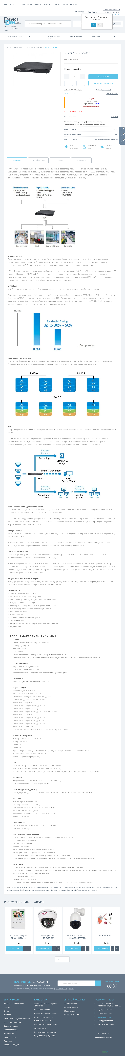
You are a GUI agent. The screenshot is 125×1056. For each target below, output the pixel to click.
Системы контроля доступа (54, 37)
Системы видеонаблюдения (45, 1025)
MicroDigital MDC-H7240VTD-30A (48, 936)
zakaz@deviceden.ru (111, 9)
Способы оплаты (38, 160)
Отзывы (64, 4)
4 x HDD (98, 888)
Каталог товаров (15, 37)
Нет (80, 888)
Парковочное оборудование (45, 1013)
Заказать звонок (104, 1017)
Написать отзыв (112, 94)
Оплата (30, 4)
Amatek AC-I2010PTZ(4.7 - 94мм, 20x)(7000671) (77, 936)
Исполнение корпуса (58, 890)
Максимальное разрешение (33, 890)
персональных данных (64, 988)
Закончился (14, 948)
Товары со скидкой (11, 1045)
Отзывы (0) (81, 160)
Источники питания (42, 1010)
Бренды (116, 37)
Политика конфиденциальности (17, 1019)
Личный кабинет (70, 1004)
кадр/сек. (15, 890)
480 (21, 890)
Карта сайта (9, 1034)
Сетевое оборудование (43, 1017)
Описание (17, 160)
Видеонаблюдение (35, 37)
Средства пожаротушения (44, 1036)
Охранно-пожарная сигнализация (76, 37)
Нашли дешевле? (103, 89)
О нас (6, 1011)
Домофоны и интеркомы (96, 37)
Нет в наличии (36, 888)
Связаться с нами (11, 1026)
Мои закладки (70, 1011)
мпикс (46, 890)
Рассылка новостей (72, 1015)
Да (96, 890)
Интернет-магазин (14, 47)
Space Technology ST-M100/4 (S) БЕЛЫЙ (18, 936)
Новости (55, 4)
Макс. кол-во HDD (88, 888)
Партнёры (8, 1041)
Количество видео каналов (52, 888)
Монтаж (22, 4)
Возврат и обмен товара (14, 1004)
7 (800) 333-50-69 (111, 12)
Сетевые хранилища (42, 1021)
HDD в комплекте (71, 888)
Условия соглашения (12, 1022)
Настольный (71, 890)
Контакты (73, 4)
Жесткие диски (40, 1028)
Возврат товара (10, 1030)
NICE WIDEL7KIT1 (106, 935)
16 (63, 888)
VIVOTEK (14, 888)
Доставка (38, 4)
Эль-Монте (93, 12)
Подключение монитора (86, 890)
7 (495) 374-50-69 (105, 1010)
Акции (47, 4)
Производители (10, 1037)
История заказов (71, 1007)
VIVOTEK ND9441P (23, 888)
